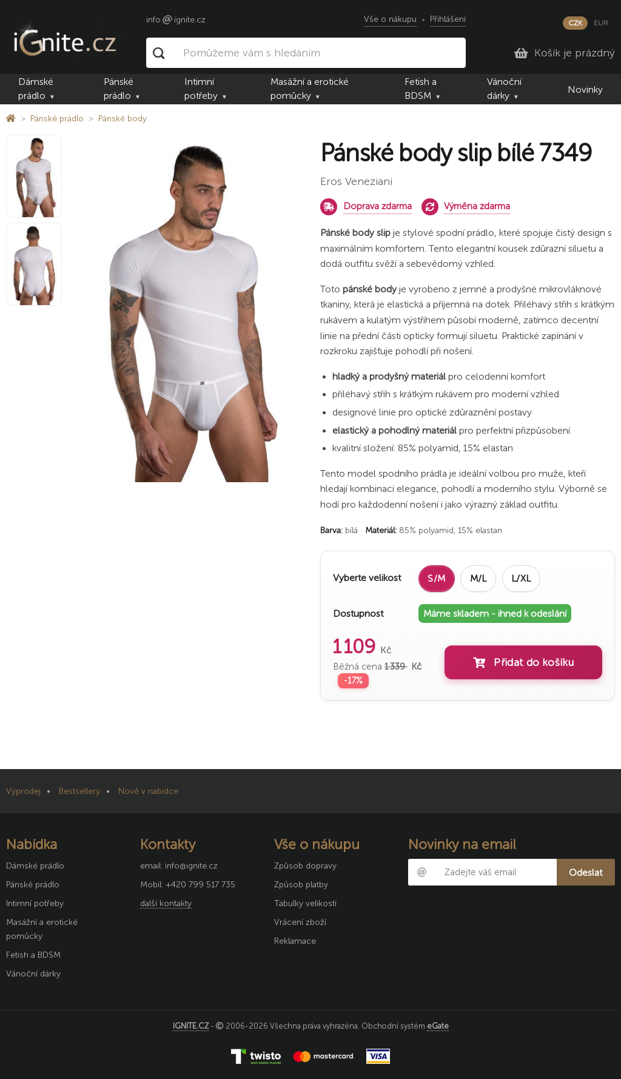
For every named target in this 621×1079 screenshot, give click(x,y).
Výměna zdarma (477, 206)
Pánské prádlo (118, 88)
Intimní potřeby (201, 88)
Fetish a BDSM (420, 88)
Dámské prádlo (35, 88)
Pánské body (122, 118)
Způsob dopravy (305, 865)
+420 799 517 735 (200, 884)
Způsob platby (301, 884)
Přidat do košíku (523, 662)
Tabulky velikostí (305, 903)
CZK (575, 23)
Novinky (585, 89)
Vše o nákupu (390, 19)
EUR (601, 23)
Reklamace (295, 941)
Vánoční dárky (504, 88)
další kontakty (166, 903)
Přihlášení (448, 19)
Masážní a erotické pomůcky (309, 88)
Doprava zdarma (377, 206)
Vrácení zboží (300, 922)
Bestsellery (79, 791)
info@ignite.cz (191, 865)
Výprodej (23, 791)
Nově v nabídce (148, 791)
